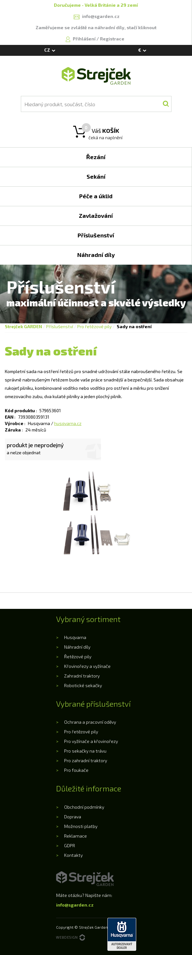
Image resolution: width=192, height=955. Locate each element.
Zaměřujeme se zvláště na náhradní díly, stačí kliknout (96, 27)
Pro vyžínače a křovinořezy (91, 741)
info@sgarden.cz (75, 905)
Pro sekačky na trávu (85, 751)
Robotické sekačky (83, 685)
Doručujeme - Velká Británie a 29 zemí (96, 5)
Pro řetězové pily (94, 326)
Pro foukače (76, 770)
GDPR (69, 845)
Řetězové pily (77, 656)
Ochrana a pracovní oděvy (90, 722)
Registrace (112, 38)
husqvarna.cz (67, 423)
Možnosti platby (80, 826)
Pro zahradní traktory (85, 760)
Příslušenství (59, 326)
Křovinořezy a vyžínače (87, 666)
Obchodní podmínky (84, 807)
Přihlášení (84, 38)
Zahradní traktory (82, 675)
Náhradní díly (77, 647)
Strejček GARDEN (23, 326)
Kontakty (73, 855)
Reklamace (75, 836)
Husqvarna (75, 637)
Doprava (72, 816)
